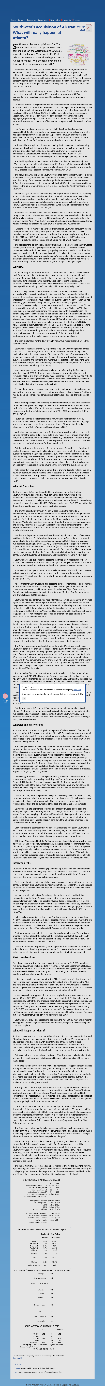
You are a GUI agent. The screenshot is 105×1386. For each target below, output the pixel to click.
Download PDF (18, 1358)
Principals (31, 20)
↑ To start (18, 1364)
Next (17, 1372)
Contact (21, 20)
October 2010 (84, 28)
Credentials (43, 20)
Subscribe (67, 20)
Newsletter (55, 20)
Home (13, 20)
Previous (18, 1368)
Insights (76, 20)
